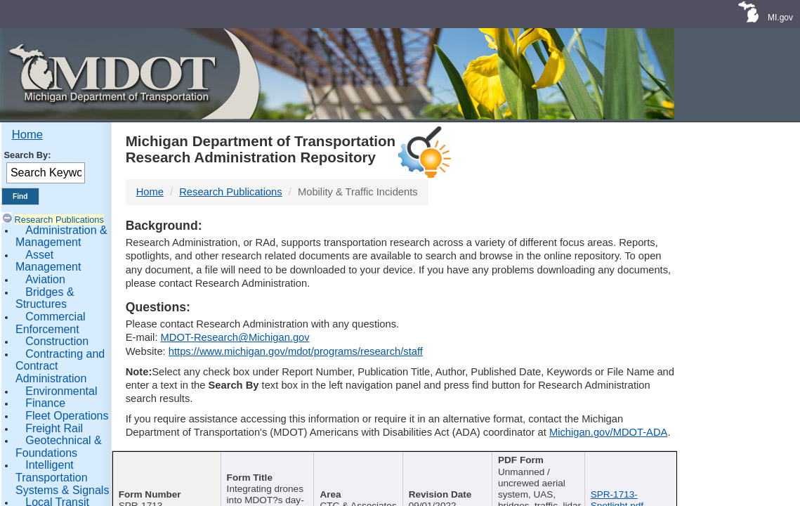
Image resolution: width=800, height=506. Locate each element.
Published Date (446, 461)
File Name (627, 461)
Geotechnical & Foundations (58, 446)
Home (27, 134)
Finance (45, 403)
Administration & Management (61, 236)
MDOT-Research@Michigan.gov (235, 337)
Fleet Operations (66, 416)
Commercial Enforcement (50, 323)
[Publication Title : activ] (263, 470)
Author (353, 461)
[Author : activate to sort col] (358, 470)
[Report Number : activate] (164, 470)
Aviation (45, 279)
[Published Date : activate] (451, 470)
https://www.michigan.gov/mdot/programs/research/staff (296, 351)
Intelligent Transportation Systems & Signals (62, 477)
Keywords (537, 461)
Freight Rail (54, 428)
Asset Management (48, 261)
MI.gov (780, 17)
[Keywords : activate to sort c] (542, 470)
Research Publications (59, 219)
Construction (56, 341)
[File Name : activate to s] (632, 470)
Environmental (61, 391)
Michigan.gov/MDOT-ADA (608, 432)
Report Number (160, 461)
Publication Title (259, 461)
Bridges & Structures (44, 298)
